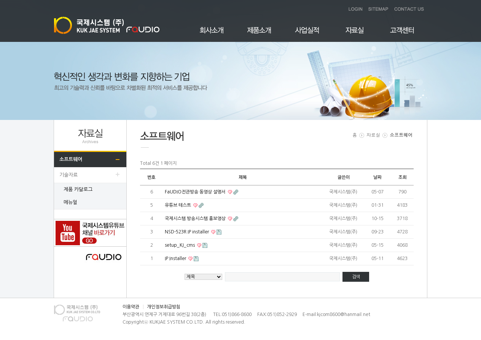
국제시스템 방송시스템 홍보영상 (196, 218)
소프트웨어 (70, 159)
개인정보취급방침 (163, 307)
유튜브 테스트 (178, 205)
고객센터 (402, 34)
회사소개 (212, 34)
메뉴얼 (70, 202)
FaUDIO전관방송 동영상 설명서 (196, 192)
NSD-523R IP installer (187, 232)
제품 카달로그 (78, 189)
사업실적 (307, 34)
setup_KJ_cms (180, 245)
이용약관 (131, 307)
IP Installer (176, 258)
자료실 (354, 34)
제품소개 (259, 34)
